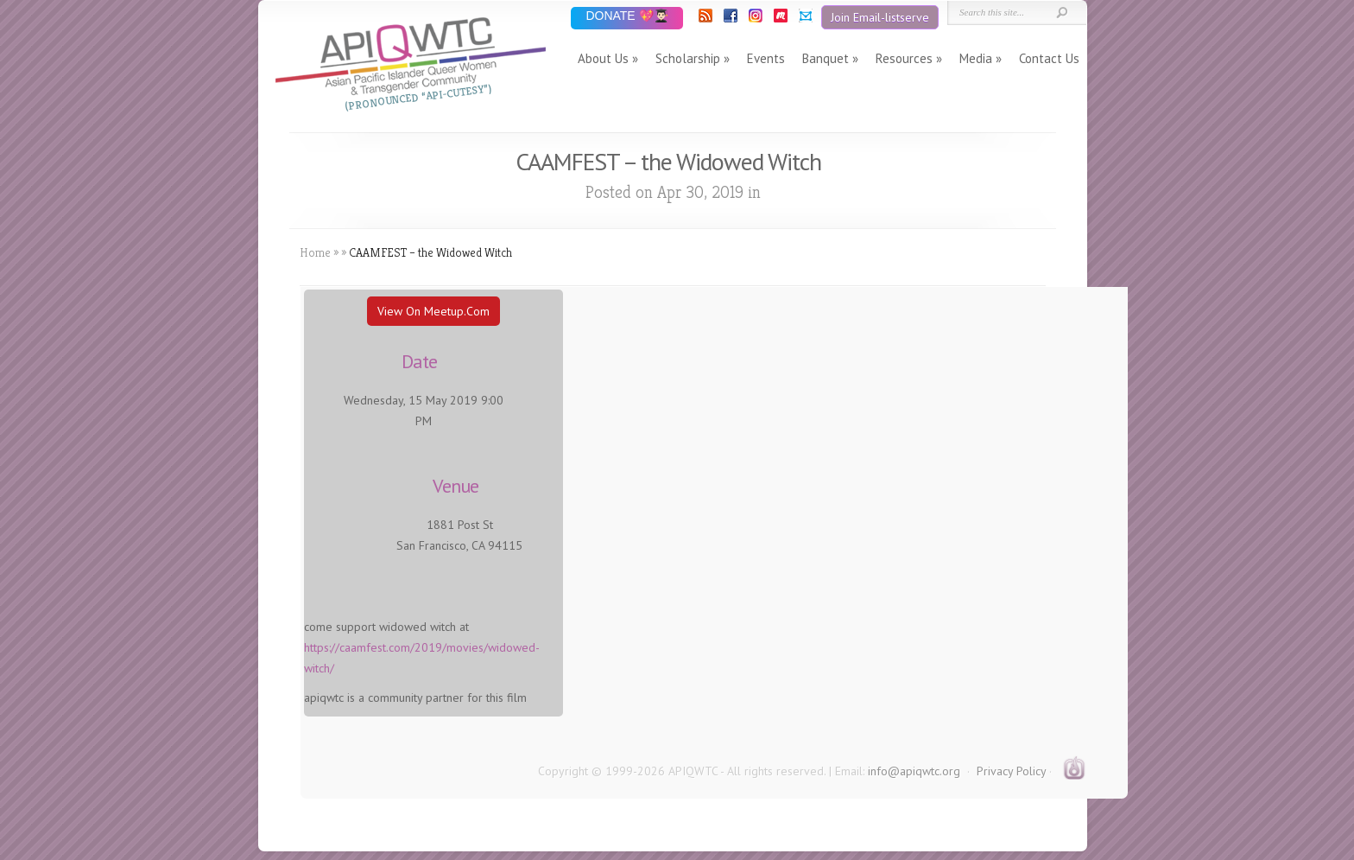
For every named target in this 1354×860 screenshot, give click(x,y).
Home (315, 252)
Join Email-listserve (880, 17)
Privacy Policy (1011, 771)
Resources (904, 58)
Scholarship (687, 58)
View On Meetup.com (433, 311)
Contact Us (1049, 58)
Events (766, 58)
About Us (603, 58)
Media (975, 58)
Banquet (825, 58)
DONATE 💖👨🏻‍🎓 (626, 16)
